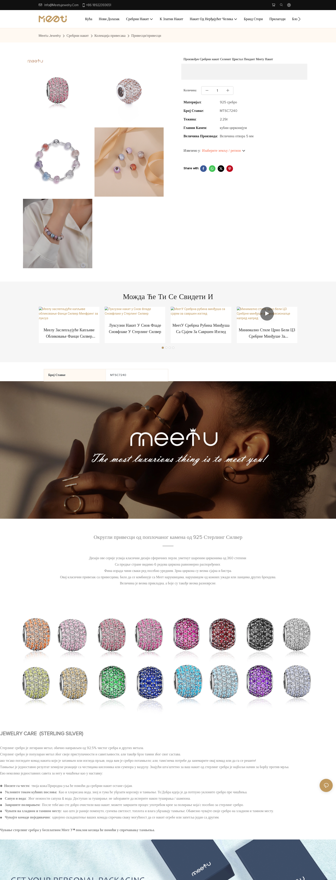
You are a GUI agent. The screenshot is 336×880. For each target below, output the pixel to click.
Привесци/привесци (146, 35)
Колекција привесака (110, 35)
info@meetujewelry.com (61, 5)
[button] (299, 19)
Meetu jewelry (50, 35)
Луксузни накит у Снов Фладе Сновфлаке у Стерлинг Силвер (135, 329)
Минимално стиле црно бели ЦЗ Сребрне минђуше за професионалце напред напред (267, 330)
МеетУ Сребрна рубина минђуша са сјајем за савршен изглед (200, 329)
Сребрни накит (77, 35)
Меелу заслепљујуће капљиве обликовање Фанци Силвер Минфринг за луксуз (69, 330)
